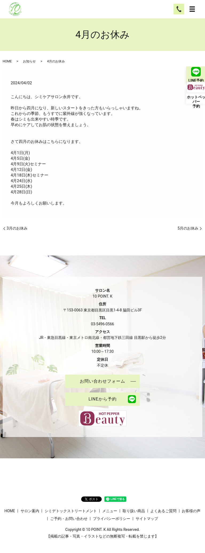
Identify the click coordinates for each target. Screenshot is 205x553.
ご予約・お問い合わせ (69, 518)
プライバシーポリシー (111, 518)
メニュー (109, 511)
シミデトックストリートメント (71, 511)
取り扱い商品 (134, 511)
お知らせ (29, 61)
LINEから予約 (102, 399)
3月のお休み (17, 228)
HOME (7, 61)
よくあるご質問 (163, 511)
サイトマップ (147, 518)
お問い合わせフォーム (102, 381)
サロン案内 (30, 511)
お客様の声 (191, 511)
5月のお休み (188, 228)
